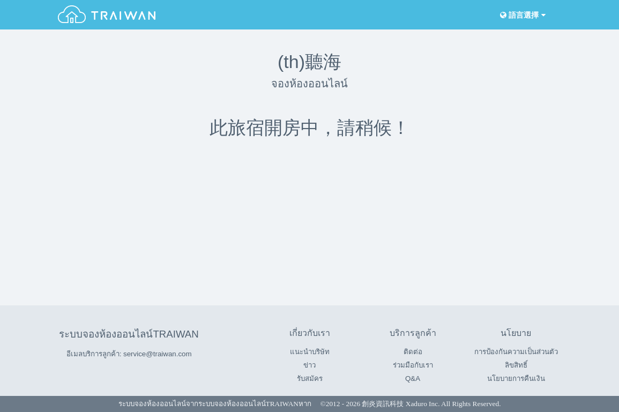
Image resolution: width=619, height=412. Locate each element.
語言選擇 (522, 15)
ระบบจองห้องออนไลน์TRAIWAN (128, 334)
